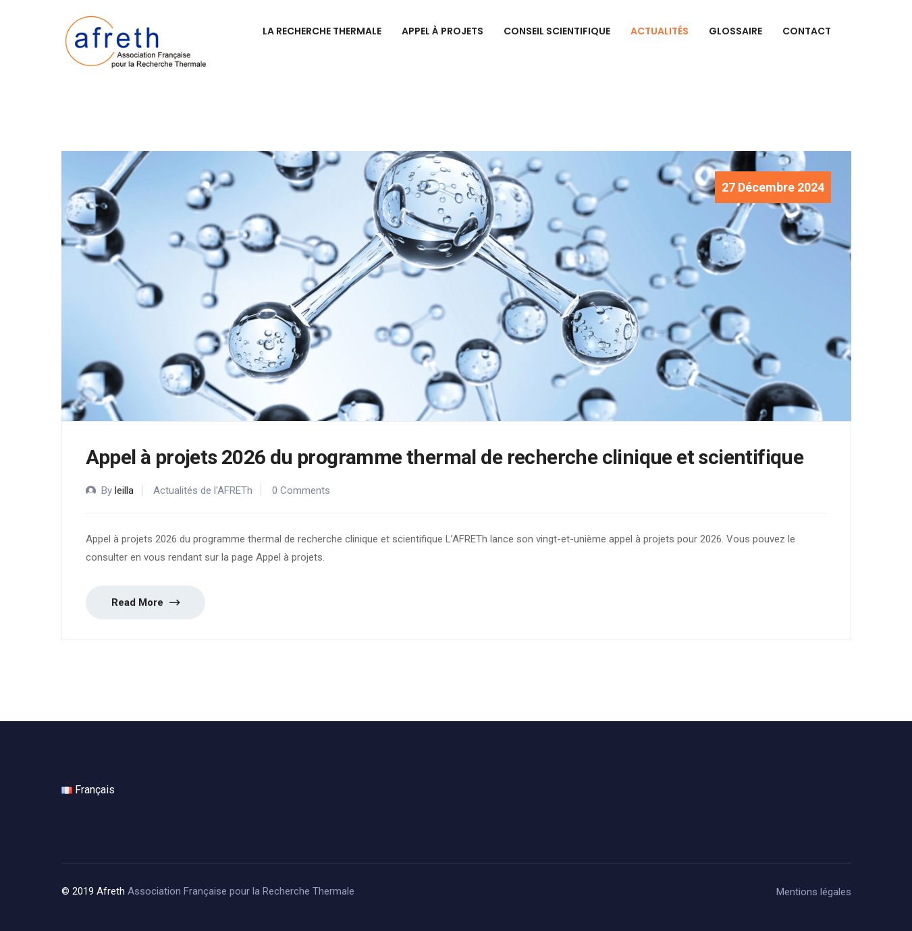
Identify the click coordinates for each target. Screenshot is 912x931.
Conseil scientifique (557, 31)
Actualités (660, 31)
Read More (145, 602)
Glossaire (735, 31)
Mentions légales (813, 892)
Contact (806, 31)
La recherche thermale (322, 31)
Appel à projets (442, 31)
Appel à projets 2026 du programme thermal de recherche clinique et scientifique (445, 457)
